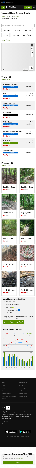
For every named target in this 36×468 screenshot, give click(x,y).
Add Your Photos (5, 165)
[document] (18, 460)
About (3, 382)
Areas (3, 16)
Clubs (3, 391)
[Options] (31, 68)
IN (7, 16)
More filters (27, 35)
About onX (5, 421)
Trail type (27, 30)
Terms (22, 436)
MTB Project (22, 385)
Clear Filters (5, 40)
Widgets (4, 388)
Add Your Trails (5, 79)
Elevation (15, 35)
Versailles (16, 16)
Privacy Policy (20, 458)
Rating (5, 35)
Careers (4, 424)
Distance (17, 30)
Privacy (27, 436)
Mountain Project (23, 382)
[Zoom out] (32, 55)
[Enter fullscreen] (32, 45)
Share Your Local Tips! (13, 322)
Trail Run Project (23, 391)
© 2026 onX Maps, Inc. (13, 436)
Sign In (28, 7)
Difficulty (6, 30)
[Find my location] (32, 48)
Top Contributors (6, 393)
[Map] (18, 57)
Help (3, 385)
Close (18, 462)
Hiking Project (22, 388)
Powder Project (23, 393)
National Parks (23, 396)
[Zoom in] (32, 52)
